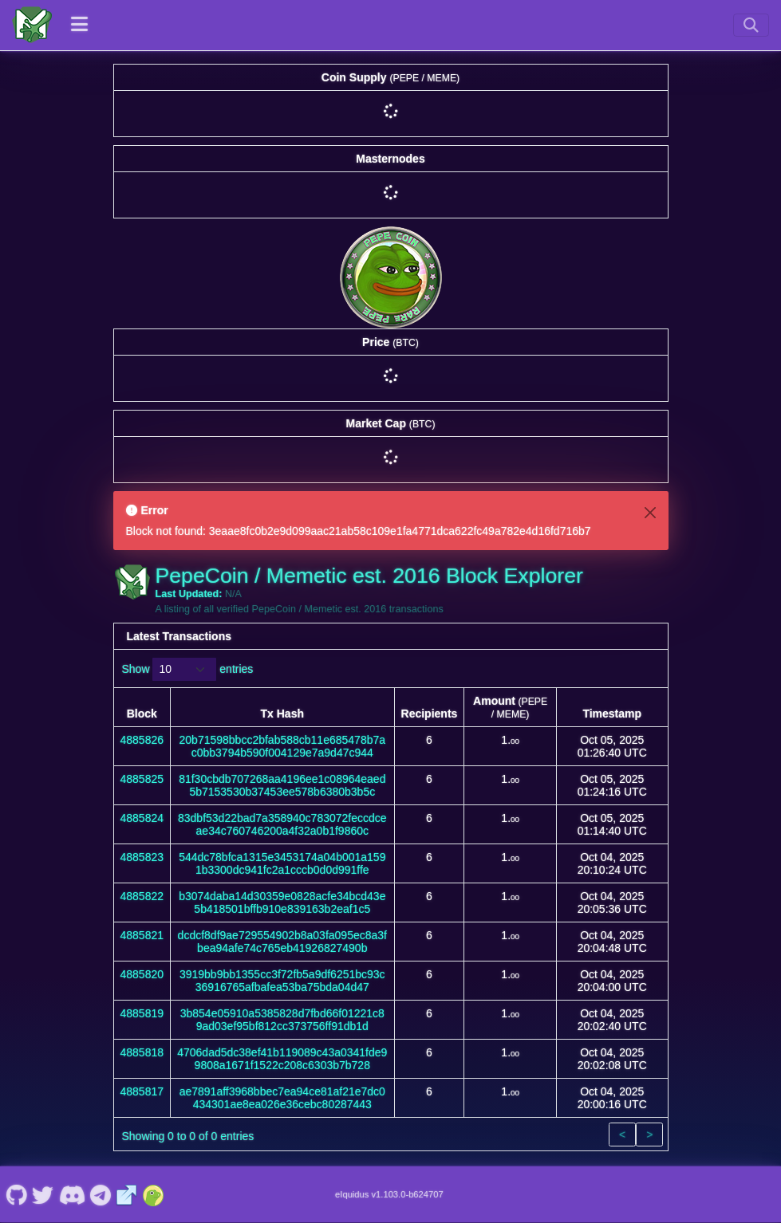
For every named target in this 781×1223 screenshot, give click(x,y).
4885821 (142, 935)
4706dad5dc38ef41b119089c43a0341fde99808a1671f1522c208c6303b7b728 (282, 1059)
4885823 (142, 857)
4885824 (142, 818)
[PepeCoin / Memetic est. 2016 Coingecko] (153, 1194)
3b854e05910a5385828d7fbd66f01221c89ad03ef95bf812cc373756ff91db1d (282, 1019)
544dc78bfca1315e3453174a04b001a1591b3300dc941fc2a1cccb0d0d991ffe (282, 863)
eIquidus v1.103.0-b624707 (389, 1194)
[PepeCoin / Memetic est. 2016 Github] (16, 1194)
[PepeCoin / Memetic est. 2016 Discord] (71, 1194)
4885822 (142, 896)
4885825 (142, 779)
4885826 (142, 739)
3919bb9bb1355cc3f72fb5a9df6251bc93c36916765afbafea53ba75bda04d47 (282, 980)
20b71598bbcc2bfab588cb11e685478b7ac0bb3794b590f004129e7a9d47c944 (282, 746)
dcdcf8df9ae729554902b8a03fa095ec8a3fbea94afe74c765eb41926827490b (282, 941)
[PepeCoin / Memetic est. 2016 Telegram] (100, 1194)
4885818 (142, 1052)
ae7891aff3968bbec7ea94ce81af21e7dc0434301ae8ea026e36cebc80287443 (282, 1098)
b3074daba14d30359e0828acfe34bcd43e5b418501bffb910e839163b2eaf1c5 (282, 902)
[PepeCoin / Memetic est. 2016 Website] (127, 1194)
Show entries (188, 669)
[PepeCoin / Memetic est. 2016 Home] (32, 25)
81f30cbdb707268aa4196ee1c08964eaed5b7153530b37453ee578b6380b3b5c (282, 785)
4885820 (142, 974)
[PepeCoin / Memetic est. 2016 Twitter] (43, 1194)
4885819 (142, 1013)
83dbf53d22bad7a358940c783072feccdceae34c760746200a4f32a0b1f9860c (282, 824)
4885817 (142, 1091)
